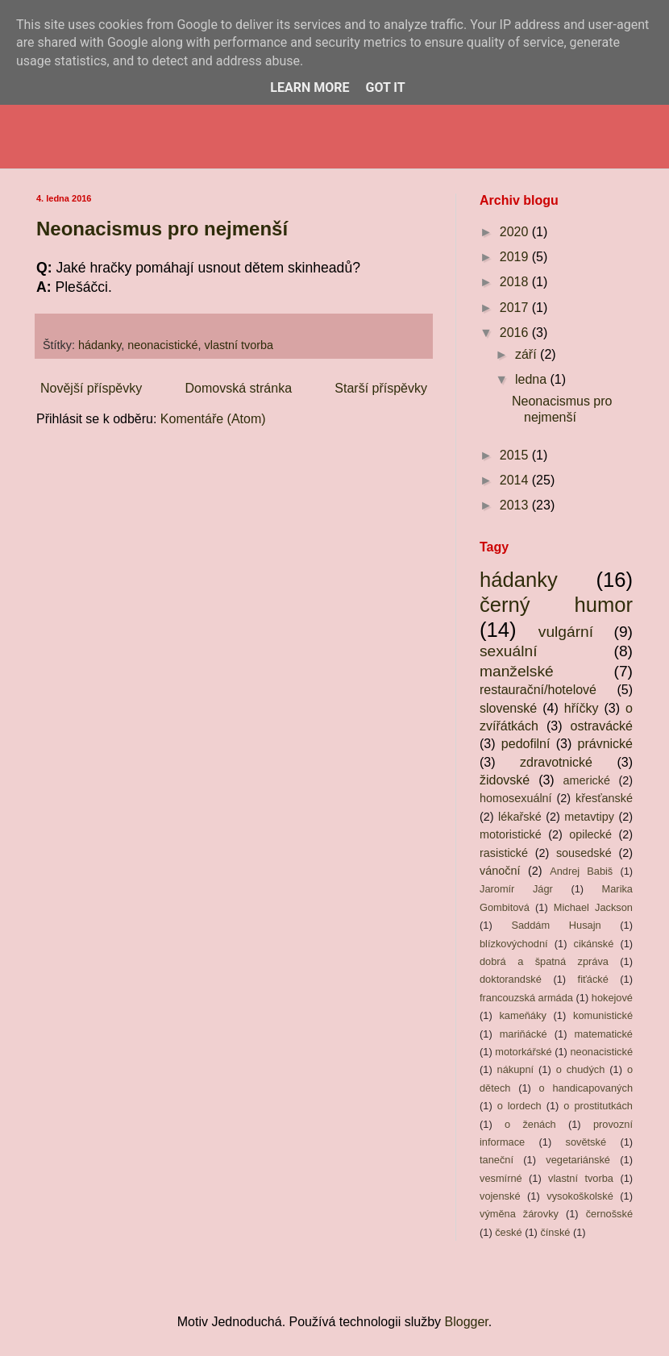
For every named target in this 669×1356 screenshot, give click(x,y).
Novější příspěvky (91, 388)
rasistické (504, 852)
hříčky (581, 708)
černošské (609, 1214)
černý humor (556, 604)
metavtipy (589, 816)
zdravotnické (556, 762)
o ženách (530, 1124)
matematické (603, 1034)
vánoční (500, 870)
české (508, 1232)
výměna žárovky (519, 1214)
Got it (385, 87)
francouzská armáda (526, 998)
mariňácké (523, 1034)
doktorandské (511, 979)
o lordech (519, 1106)
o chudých (580, 1069)
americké (586, 780)
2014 (516, 480)
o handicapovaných (586, 1088)
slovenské (508, 708)
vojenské (500, 1196)
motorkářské (523, 1052)
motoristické (511, 834)
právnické (605, 744)
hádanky (99, 345)
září (527, 354)
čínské (555, 1232)
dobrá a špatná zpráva (544, 961)
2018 (516, 282)
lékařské (520, 816)
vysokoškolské (579, 1196)
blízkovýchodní (514, 944)
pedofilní (526, 744)
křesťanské (604, 798)
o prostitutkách (598, 1106)
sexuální (508, 651)
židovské (505, 780)
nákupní (515, 1069)
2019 (516, 257)
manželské (517, 671)
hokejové (612, 998)
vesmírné (501, 1178)
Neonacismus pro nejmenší (162, 228)
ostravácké (602, 726)
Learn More (309, 87)
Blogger (466, 1322)
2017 (516, 307)
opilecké (590, 834)
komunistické (603, 1015)
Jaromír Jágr (516, 889)
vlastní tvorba (239, 345)
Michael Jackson (593, 907)
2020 (516, 232)
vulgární (565, 631)
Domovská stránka (239, 388)
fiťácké (593, 979)
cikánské (593, 944)
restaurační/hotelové (538, 690)
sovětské (586, 1142)
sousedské (584, 852)
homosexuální (516, 798)
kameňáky (522, 1015)
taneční (496, 1160)
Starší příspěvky (380, 388)
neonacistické (162, 345)
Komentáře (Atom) (213, 419)
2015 (516, 455)
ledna (533, 379)
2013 (516, 505)
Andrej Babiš (581, 871)
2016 (516, 332)
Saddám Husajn (555, 925)
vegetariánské (578, 1160)
